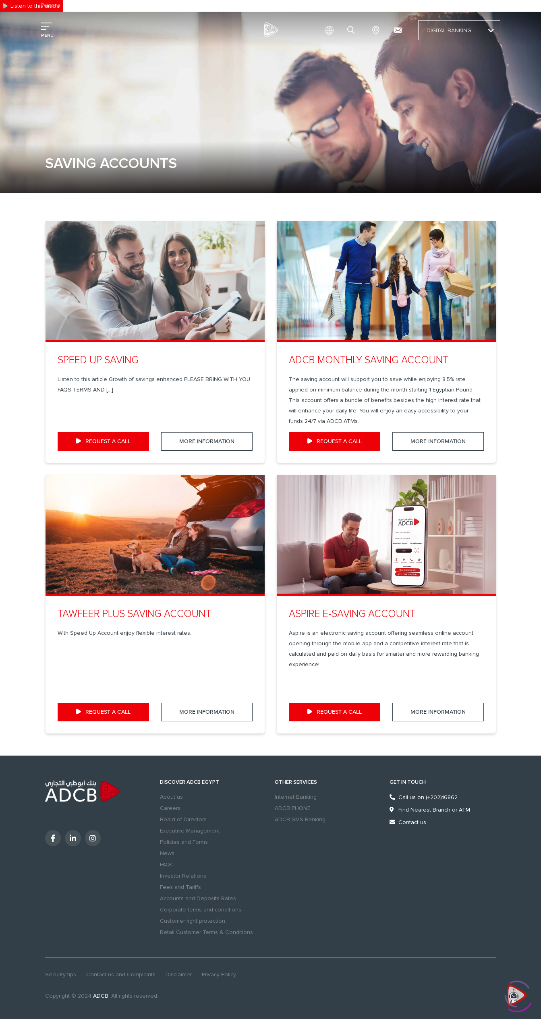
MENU (47, 35)
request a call (103, 441)
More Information (206, 441)
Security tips (60, 974)
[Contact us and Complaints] (397, 30)
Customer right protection (192, 921)
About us (171, 796)
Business (79, 5)
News (167, 853)
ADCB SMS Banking (300, 819)
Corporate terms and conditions (200, 909)
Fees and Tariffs (180, 887)
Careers (170, 808)
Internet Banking (296, 796)
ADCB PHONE (293, 808)
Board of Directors (183, 819)
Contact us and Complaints (120, 974)
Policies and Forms (184, 842)
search (352, 30)
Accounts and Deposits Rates (198, 898)
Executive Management (190, 830)
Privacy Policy (219, 974)
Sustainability (143, 5)
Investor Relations (183, 875)
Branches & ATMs (376, 30)
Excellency (108, 5)
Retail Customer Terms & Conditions (206, 932)
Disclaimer (179, 974)
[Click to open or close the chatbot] (517, 994)
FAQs (166, 864)
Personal (51, 5)
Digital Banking (459, 30)
